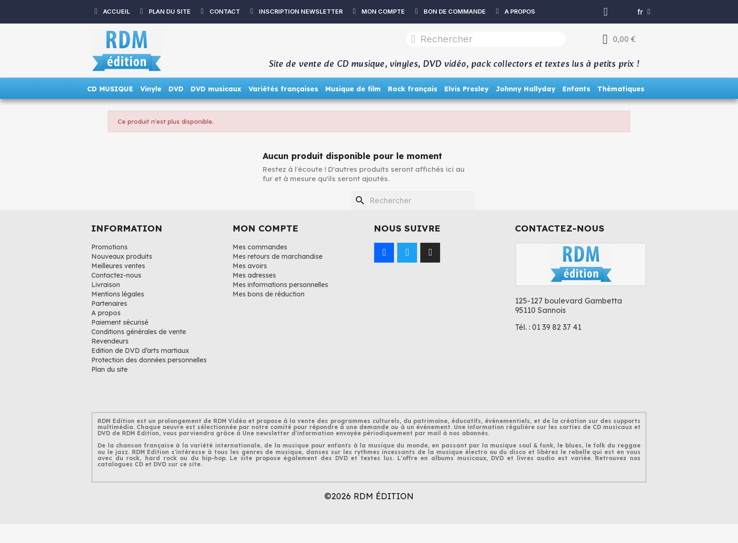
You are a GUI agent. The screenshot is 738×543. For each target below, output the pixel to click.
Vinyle (150, 89)
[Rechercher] (413, 200)
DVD (176, 89)
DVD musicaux (216, 89)
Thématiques (620, 89)
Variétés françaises (283, 89)
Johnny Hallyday (525, 89)
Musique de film (353, 89)
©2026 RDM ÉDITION (369, 496)
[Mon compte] (606, 11)
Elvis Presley (466, 89)
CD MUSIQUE (110, 89)
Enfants (576, 89)
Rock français (412, 89)
